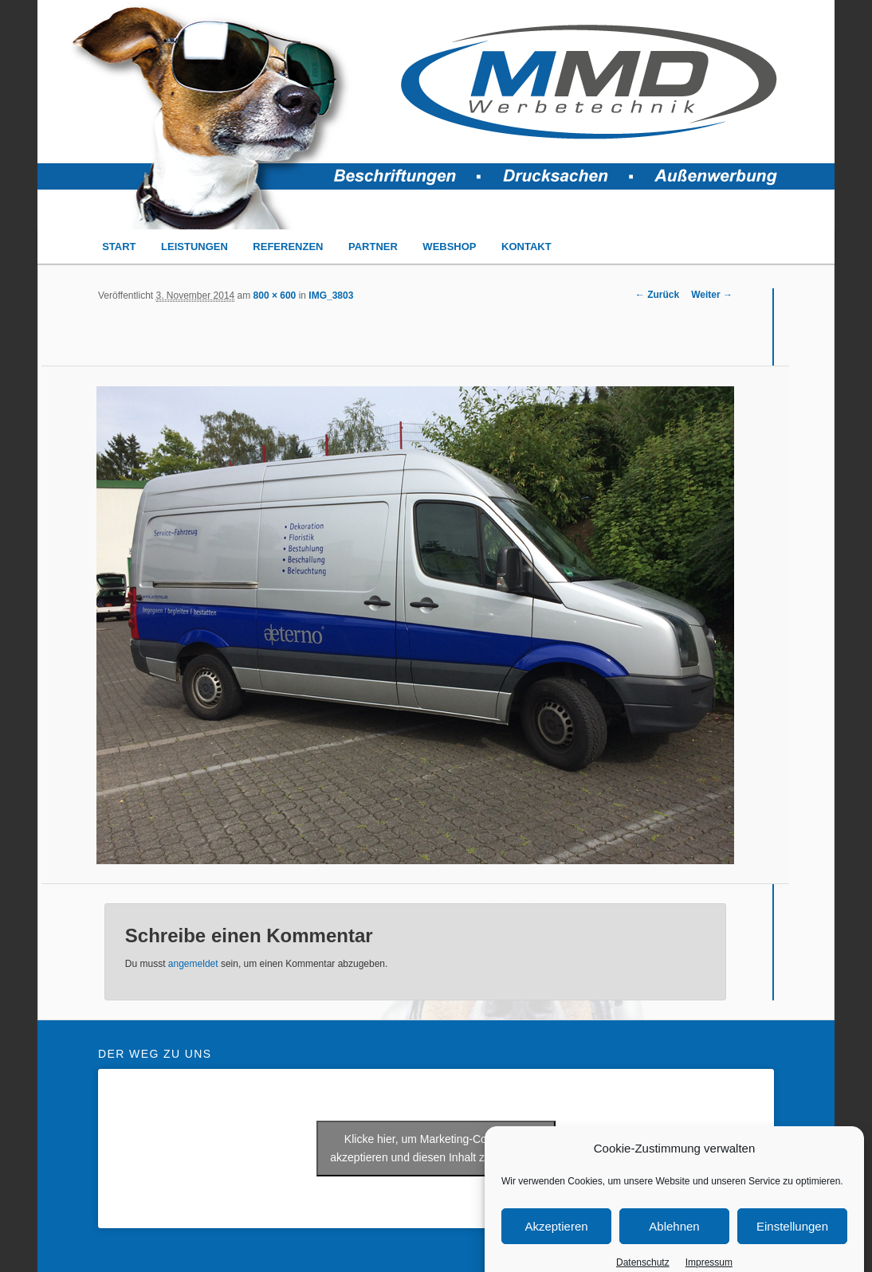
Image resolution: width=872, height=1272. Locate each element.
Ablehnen (674, 1239)
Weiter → (712, 294)
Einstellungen (792, 1239)
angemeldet (193, 963)
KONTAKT (526, 246)
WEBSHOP (449, 246)
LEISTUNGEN (194, 246)
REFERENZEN (288, 246)
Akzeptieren (555, 1239)
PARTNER (373, 246)
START (119, 246)
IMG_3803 (330, 295)
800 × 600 (275, 295)
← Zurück (657, 294)
